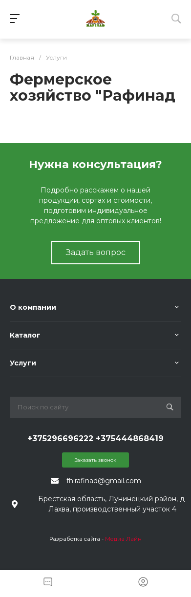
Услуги (23, 363)
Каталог (25, 335)
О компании (33, 307)
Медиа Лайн (123, 538)
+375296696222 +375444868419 (95, 438)
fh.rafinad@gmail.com (103, 480)
